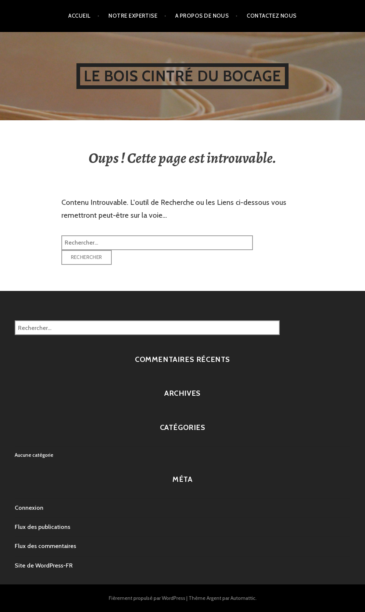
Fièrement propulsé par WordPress (147, 598)
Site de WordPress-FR (44, 565)
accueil (79, 16)
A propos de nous (202, 16)
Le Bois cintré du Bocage (183, 76)
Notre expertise (132, 16)
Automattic (242, 598)
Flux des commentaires (45, 545)
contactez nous (271, 16)
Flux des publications (42, 526)
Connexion (29, 507)
